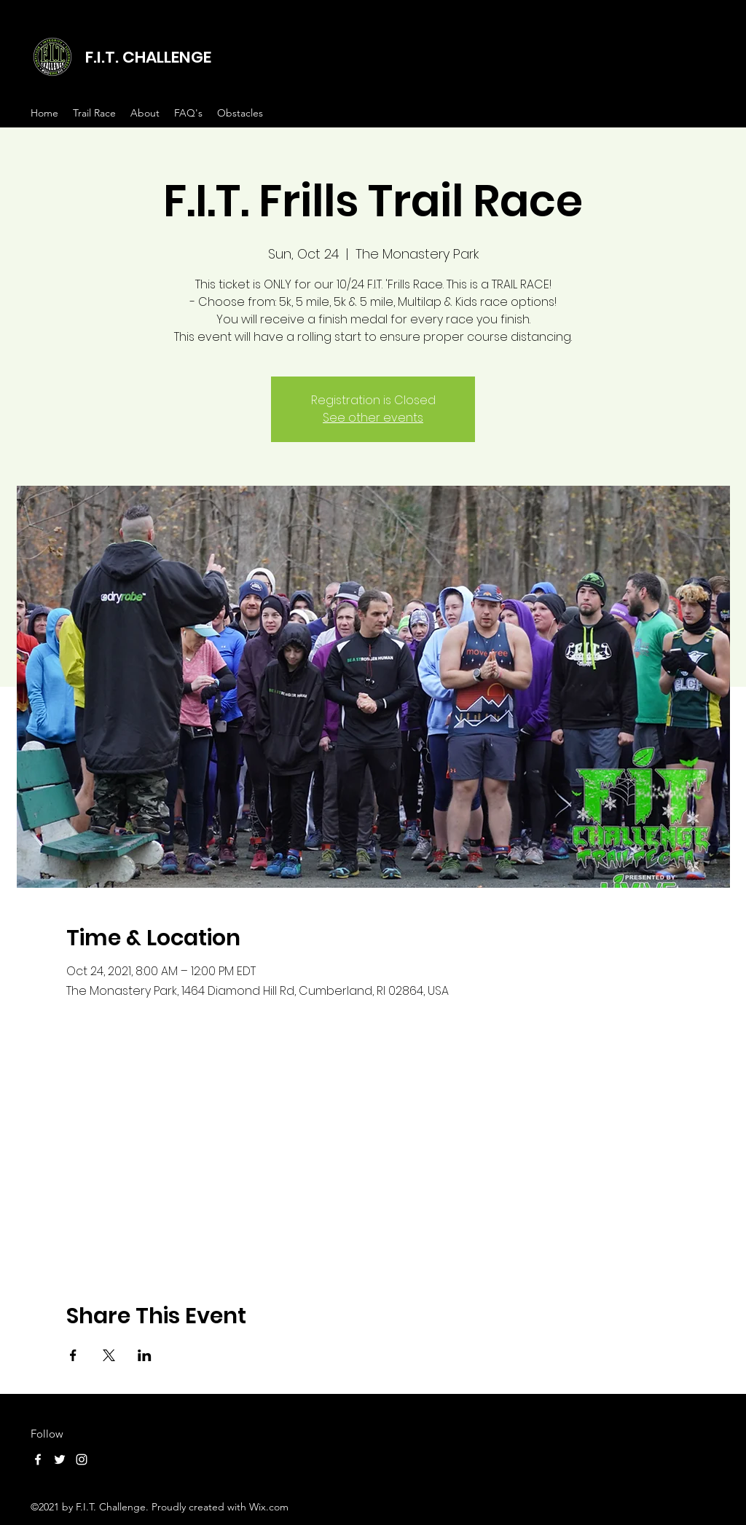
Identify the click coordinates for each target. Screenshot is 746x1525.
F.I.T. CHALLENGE (148, 57)
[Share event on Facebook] (73, 1355)
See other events (373, 417)
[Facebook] (38, 1459)
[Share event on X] (109, 1355)
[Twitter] (59, 1459)
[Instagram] (81, 1459)
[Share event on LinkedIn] (145, 1355)
